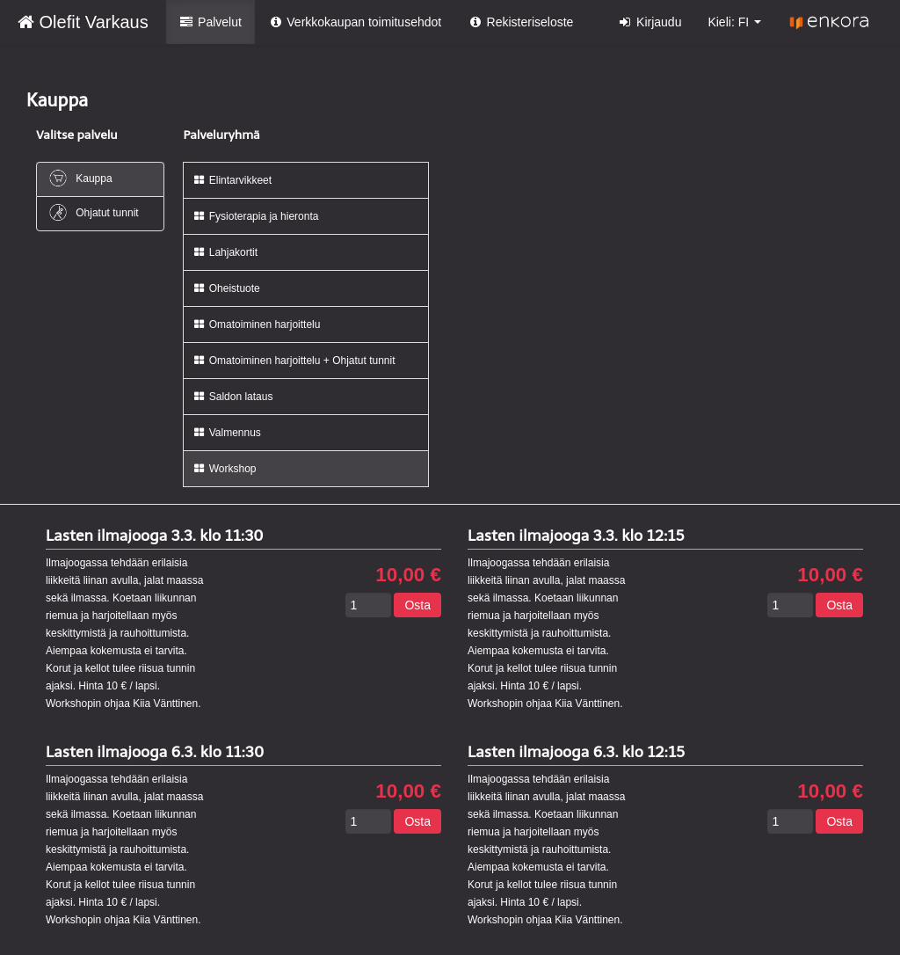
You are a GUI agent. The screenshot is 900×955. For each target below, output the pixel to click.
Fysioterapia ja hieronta (255, 216)
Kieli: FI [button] (734, 22)
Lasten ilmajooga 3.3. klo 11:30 (155, 535)
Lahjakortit (225, 252)
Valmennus (226, 432)
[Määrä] (368, 605)
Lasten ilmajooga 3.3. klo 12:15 (576, 535)
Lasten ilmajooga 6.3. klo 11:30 (155, 752)
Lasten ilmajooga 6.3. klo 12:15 (576, 752)
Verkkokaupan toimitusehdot (354, 22)
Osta (417, 605)
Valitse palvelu (77, 135)
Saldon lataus (232, 396)
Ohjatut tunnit (93, 212)
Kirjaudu (650, 22)
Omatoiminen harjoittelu (256, 324)
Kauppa (79, 178)
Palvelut (210, 22)
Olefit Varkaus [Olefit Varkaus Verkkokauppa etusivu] (83, 22)
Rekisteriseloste (520, 22)
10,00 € (408, 575)
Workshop (224, 469)
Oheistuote (225, 288)
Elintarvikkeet (232, 180)
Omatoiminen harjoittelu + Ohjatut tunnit (293, 360)
